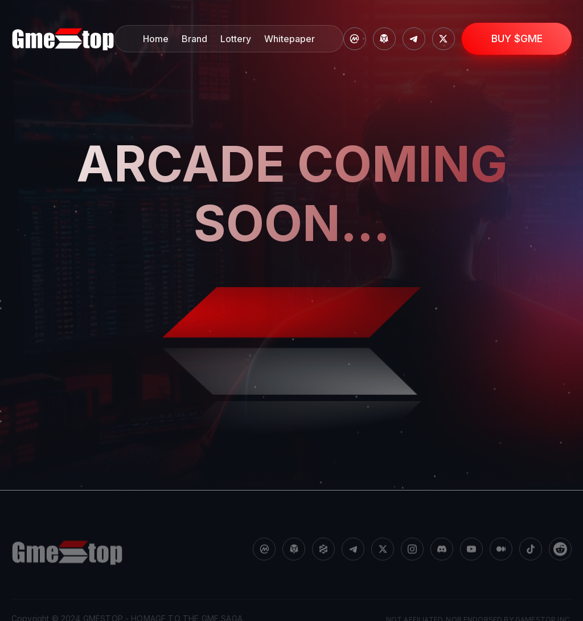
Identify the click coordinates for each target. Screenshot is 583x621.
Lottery (235, 38)
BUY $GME (517, 38)
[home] (62, 39)
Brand (194, 38)
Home (156, 38)
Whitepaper (289, 38)
